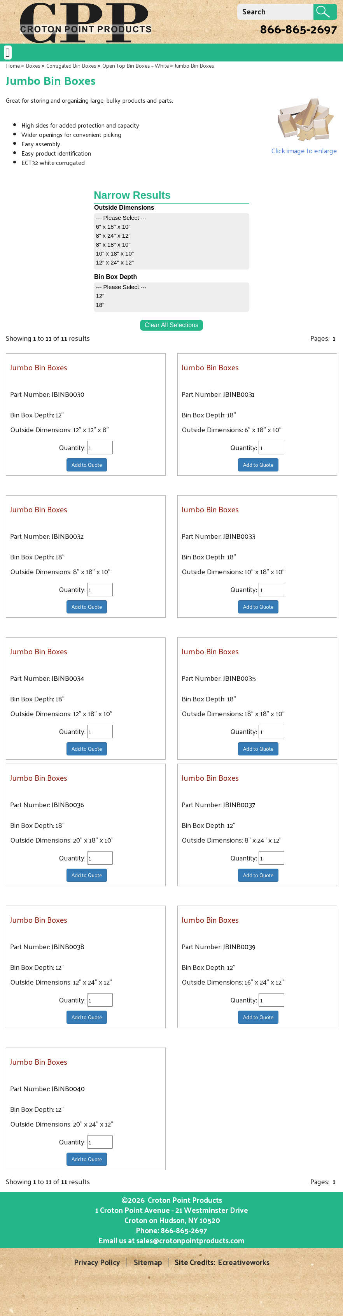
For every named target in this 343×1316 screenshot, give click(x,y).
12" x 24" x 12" (115, 262)
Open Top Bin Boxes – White (135, 65)
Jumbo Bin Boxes (194, 65)
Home (13, 65)
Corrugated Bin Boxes (71, 65)
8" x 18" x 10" (113, 244)
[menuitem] (171, 217)
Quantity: (73, 447)
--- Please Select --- (121, 217)
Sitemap (148, 1262)
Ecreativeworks (244, 1262)
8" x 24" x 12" (113, 235)
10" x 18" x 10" (115, 253)
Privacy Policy (97, 1262)
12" (100, 296)
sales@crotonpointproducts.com (190, 1240)
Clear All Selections (171, 325)
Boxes (33, 65)
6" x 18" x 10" (113, 226)
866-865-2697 (298, 28)
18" (100, 304)
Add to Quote (87, 465)
